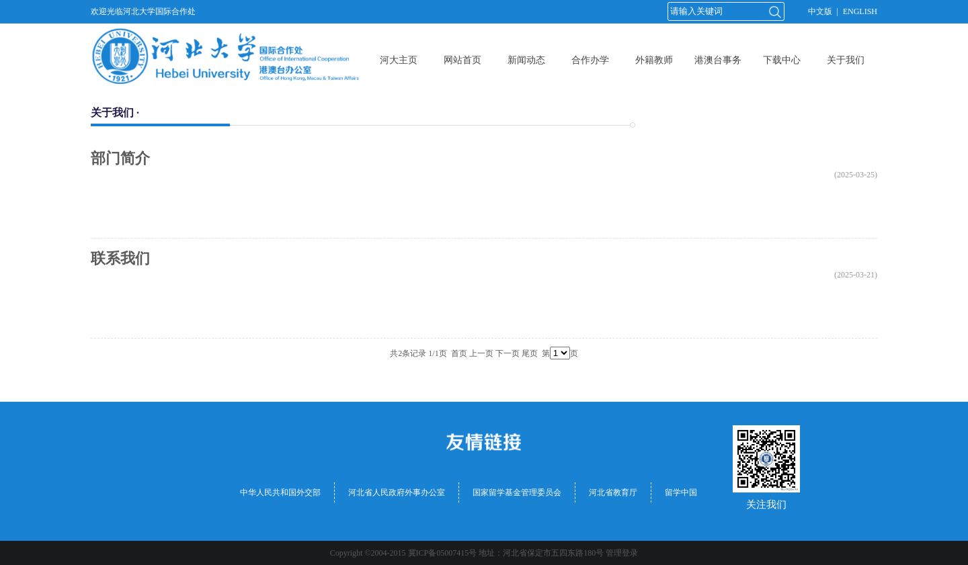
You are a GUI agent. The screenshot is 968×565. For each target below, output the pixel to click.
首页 (459, 353)
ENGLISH (860, 11)
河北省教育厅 (613, 492)
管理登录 (622, 553)
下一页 (507, 353)
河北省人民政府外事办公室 (396, 492)
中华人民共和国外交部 (280, 492)
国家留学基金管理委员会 (517, 492)
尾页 (530, 353)
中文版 (820, 11)
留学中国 (681, 492)
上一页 (481, 353)
